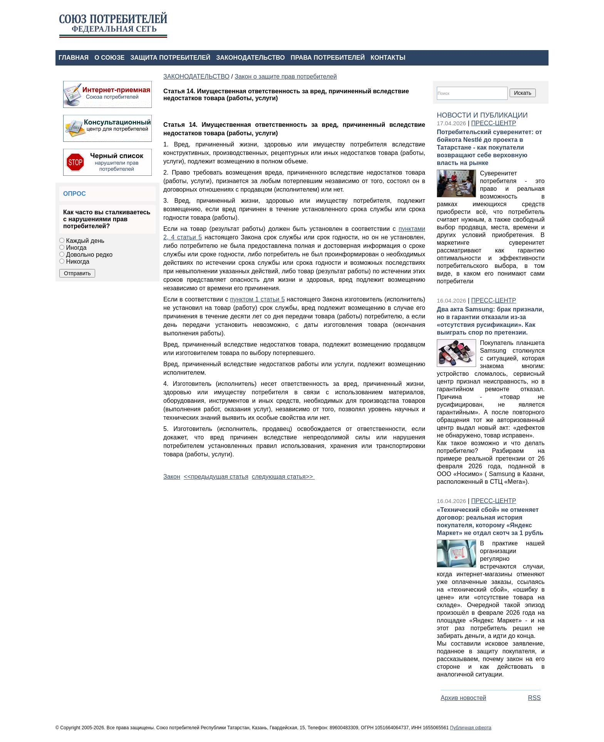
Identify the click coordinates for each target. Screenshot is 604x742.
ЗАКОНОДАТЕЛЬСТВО (250, 57)
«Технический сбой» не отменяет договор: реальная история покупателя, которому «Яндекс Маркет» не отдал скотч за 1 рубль (490, 521)
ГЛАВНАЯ (74, 57)
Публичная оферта (470, 727)
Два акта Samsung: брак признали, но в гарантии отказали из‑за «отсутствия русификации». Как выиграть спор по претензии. (490, 321)
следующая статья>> (283, 476)
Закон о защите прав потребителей (286, 76)
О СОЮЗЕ (109, 57)
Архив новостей (463, 698)
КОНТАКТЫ (388, 57)
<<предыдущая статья (216, 476)
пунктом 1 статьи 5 (257, 299)
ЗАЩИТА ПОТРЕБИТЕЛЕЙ (171, 57)
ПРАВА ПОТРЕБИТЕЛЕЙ (328, 57)
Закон (171, 476)
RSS (534, 698)
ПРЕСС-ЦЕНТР (493, 123)
